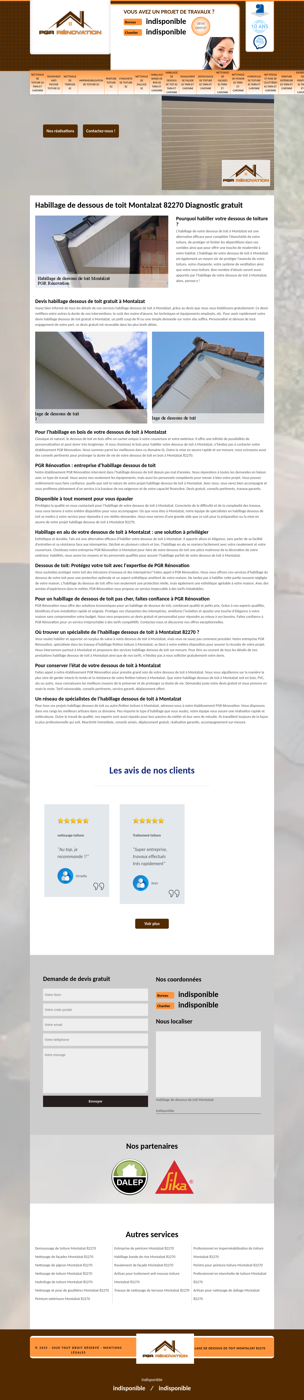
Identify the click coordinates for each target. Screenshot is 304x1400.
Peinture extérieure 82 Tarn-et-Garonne (286, 82)
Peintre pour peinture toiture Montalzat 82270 (228, 1265)
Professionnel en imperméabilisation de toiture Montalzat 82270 (228, 1252)
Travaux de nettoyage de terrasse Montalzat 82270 (151, 1290)
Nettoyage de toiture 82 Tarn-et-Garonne (37, 82)
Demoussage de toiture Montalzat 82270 (65, 1248)
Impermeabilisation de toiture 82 (91, 82)
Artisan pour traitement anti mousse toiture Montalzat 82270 (146, 1277)
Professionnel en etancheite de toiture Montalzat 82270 (229, 1277)
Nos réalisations (60, 130)
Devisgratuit (201, 26)
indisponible (166, 21)
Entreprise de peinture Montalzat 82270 (144, 1248)
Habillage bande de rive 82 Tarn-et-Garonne (157, 82)
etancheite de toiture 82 (126, 82)
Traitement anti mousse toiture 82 (54, 82)
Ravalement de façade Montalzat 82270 (143, 1265)
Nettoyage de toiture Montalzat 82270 (63, 1273)
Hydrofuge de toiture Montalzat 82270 (63, 1282)
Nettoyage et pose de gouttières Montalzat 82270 (72, 1290)
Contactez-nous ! (101, 130)
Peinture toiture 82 (111, 82)
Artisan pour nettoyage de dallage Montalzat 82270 (226, 1294)
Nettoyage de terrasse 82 (70, 82)
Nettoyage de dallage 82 (141, 82)
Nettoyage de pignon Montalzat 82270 (63, 1265)
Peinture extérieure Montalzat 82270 (62, 1299)
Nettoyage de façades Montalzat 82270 (64, 1257)
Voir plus (152, 923)
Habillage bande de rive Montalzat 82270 (144, 1257)
